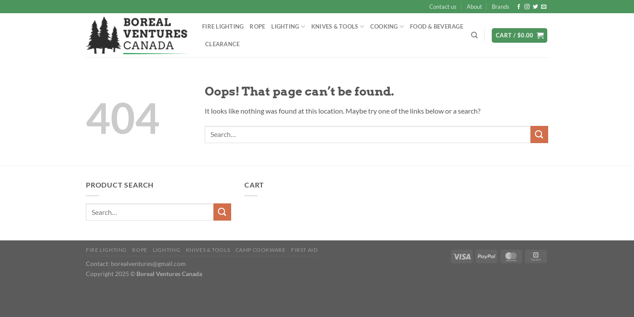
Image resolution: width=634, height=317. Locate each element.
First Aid (304, 250)
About (474, 6)
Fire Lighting (222, 26)
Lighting (288, 26)
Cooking (387, 26)
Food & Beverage (436, 26)
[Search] (474, 35)
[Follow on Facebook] (518, 7)
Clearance (222, 44)
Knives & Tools (337, 26)
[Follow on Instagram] (527, 7)
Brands (500, 6)
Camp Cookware (261, 250)
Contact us (443, 6)
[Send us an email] (543, 7)
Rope (257, 26)
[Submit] (539, 134)
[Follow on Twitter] (535, 7)
